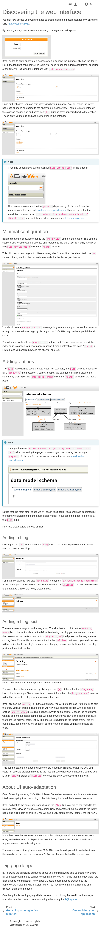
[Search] (91, 4)
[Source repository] (70, 4)
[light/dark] (86, 4)
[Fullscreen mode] (81, 4)
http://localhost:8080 (18, 23)
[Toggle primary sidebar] (3, 4)
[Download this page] (75, 4)
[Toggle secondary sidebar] (97, 4)
